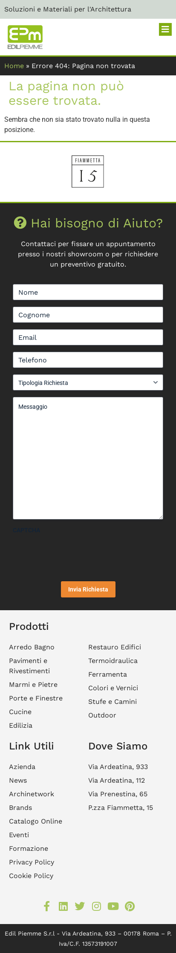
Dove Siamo (117, 746)
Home (14, 66)
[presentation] (77, 554)
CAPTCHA (26, 530)
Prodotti (29, 626)
